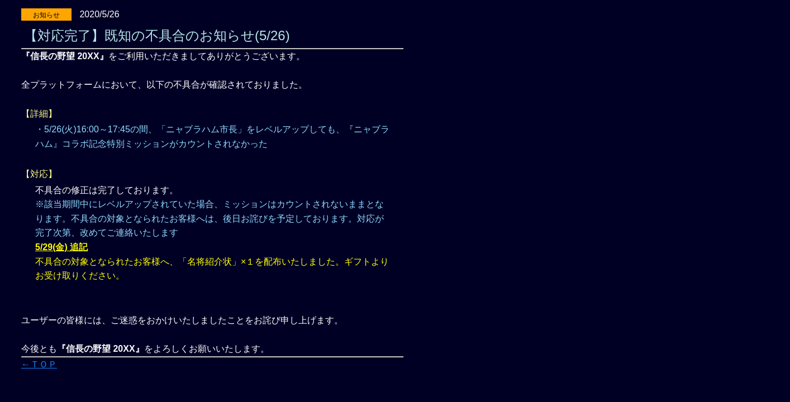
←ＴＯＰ (39, 364)
